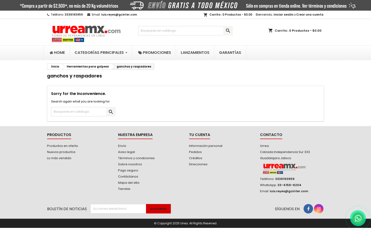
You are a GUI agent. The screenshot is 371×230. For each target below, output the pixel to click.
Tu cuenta (199, 134)
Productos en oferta (62, 146)
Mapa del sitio (129, 182)
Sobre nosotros (130, 164)
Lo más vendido (59, 158)
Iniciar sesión (283, 15)
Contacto (271, 134)
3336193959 (74, 15)
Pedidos (195, 152)
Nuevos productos (61, 152)
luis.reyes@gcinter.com (119, 15)
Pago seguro (128, 170)
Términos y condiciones (136, 158)
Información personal (205, 146)
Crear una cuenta (309, 15)
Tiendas (124, 189)
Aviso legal (126, 152)
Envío (122, 146)
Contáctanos (128, 176)
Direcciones (198, 164)
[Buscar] (185, 30)
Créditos (195, 158)
